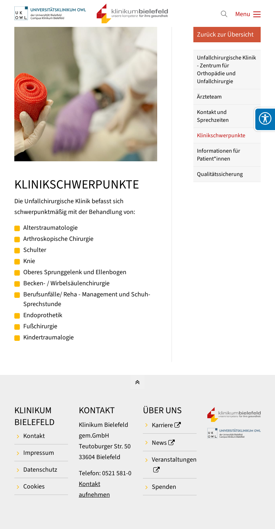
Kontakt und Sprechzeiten (213, 116)
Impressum (38, 452)
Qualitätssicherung (220, 174)
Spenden (164, 486)
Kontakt (34, 436)
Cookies (34, 486)
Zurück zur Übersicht (225, 34)
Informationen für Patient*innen (218, 155)
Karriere (162, 425)
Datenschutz (40, 469)
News (159, 442)
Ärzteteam (209, 97)
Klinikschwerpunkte (221, 135)
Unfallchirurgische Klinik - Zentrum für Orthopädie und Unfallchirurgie (226, 69)
